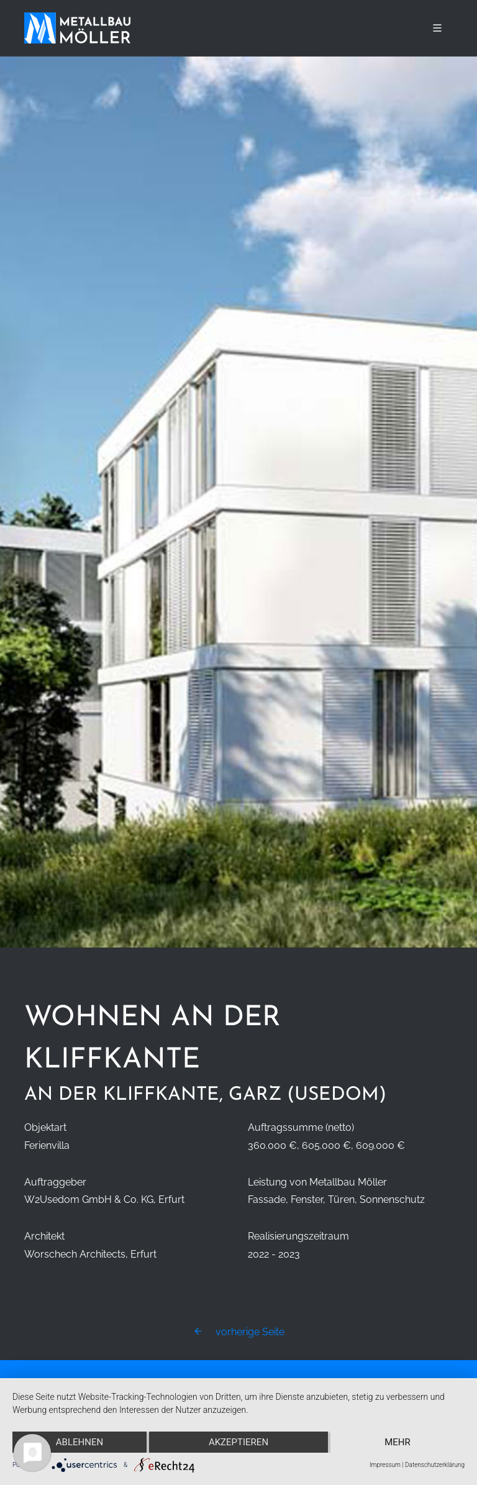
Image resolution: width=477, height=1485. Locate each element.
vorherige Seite (238, 1332)
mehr (397, 1442)
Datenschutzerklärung (435, 1464)
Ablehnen (79, 1442)
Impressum (385, 1464)
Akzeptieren (238, 1442)
